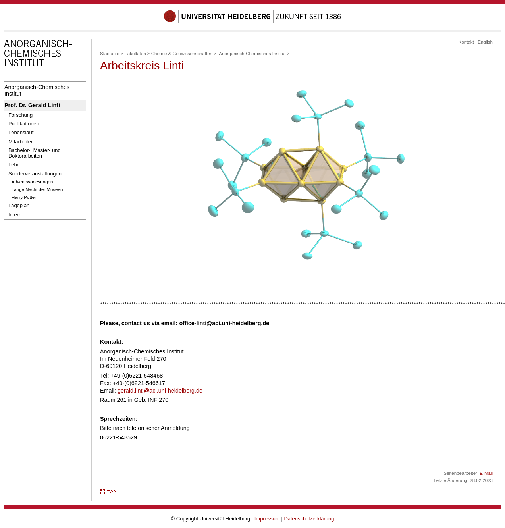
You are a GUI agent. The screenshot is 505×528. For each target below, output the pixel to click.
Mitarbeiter (20, 142)
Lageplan (18, 205)
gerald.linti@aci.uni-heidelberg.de (160, 390)
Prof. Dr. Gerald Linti (32, 105)
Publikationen (23, 124)
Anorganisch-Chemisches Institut (36, 90)
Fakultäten (135, 53)
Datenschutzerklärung (309, 519)
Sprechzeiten (118, 419)
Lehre (14, 165)
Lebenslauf (20, 132)
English (485, 42)
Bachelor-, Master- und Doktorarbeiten (34, 153)
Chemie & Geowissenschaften (181, 53)
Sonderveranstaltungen (35, 174)
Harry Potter (24, 197)
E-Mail (486, 473)
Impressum (267, 519)
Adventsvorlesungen (32, 181)
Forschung (20, 115)
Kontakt (466, 42)
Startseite (110, 53)
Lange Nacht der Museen (37, 189)
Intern (14, 215)
